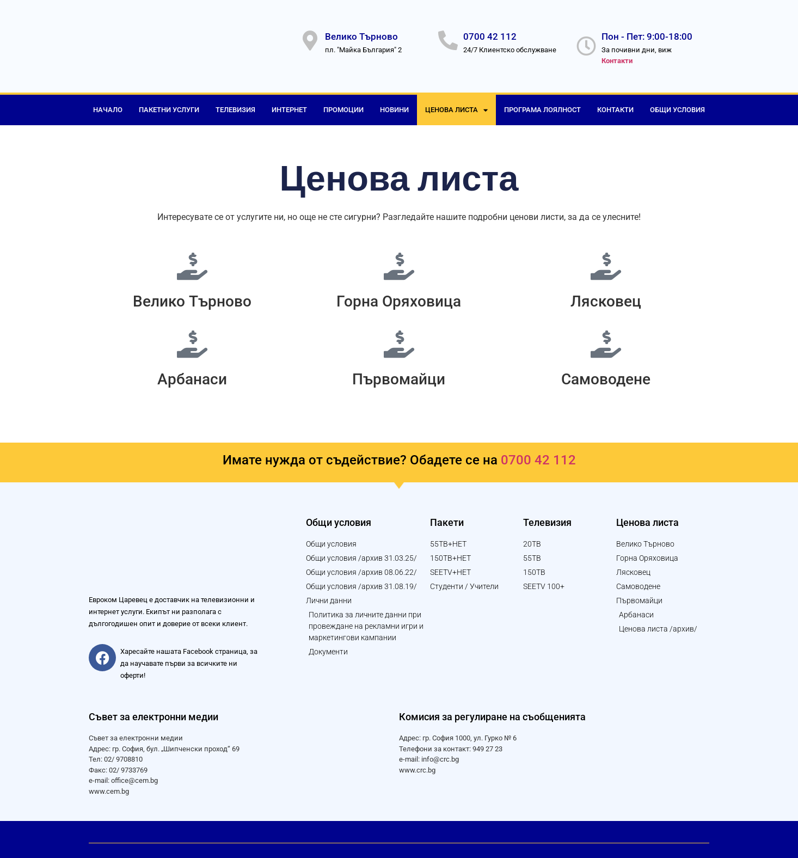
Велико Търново (361, 33)
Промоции (343, 104)
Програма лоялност (542, 104)
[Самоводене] (605, 338)
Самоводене (605, 374)
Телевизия (235, 104)
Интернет (289, 104)
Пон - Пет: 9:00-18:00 (646, 33)
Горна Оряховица (398, 296)
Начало (107, 104)
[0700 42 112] (448, 38)
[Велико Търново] (310, 38)
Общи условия (677, 104)
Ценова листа (456, 105)
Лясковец (605, 296)
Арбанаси (192, 374)
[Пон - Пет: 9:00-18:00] (586, 43)
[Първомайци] (399, 338)
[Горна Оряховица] (399, 260)
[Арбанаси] (192, 338)
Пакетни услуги (169, 104)
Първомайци (398, 374)
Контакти (615, 104)
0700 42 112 (490, 33)
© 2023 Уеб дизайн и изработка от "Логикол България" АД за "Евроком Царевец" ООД (236, 831)
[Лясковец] (605, 260)
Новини (394, 104)
